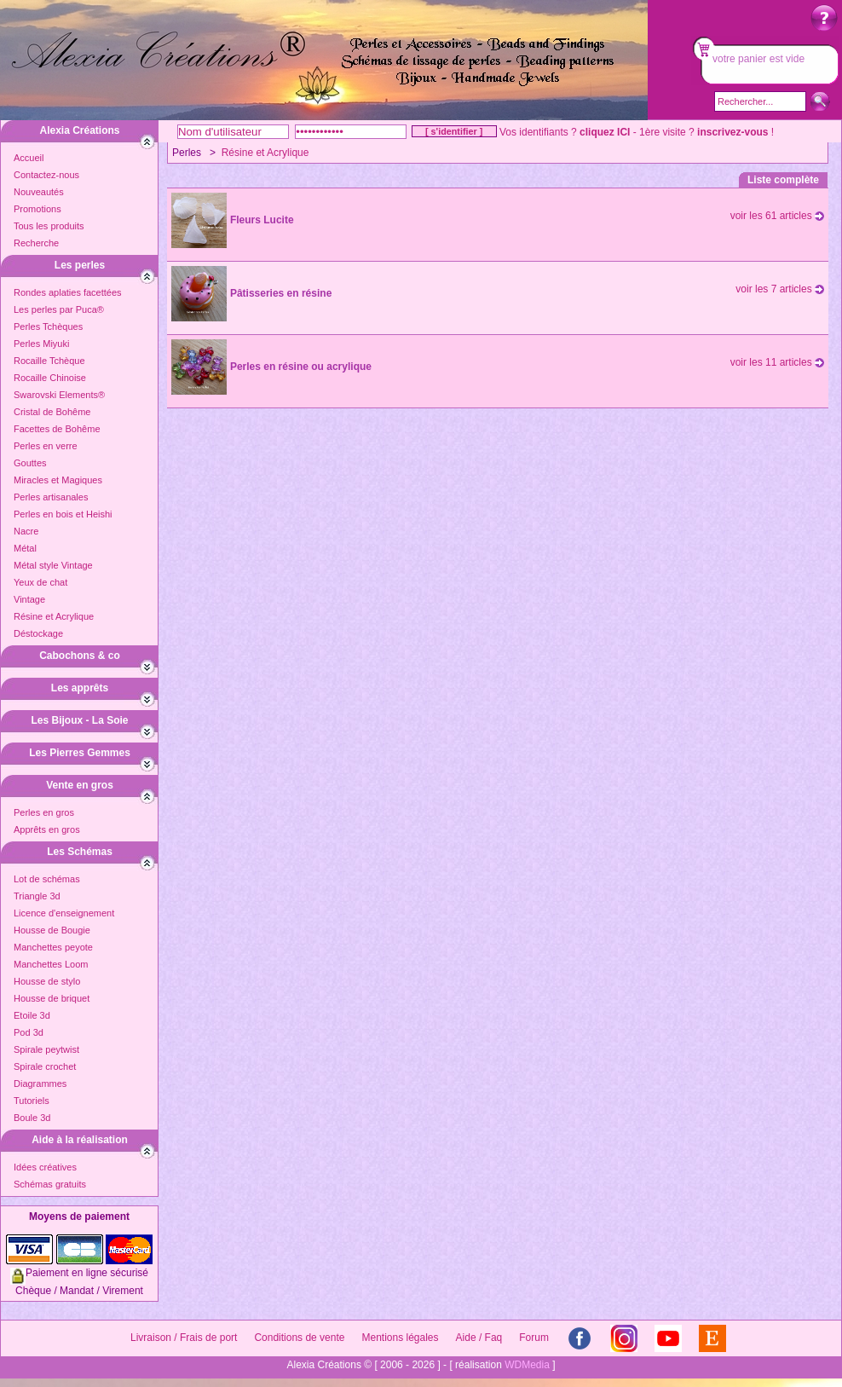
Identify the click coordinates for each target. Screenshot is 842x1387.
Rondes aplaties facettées (68, 292)
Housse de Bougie (52, 930)
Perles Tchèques (48, 326)
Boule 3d (32, 1117)
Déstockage (38, 633)
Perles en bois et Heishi (63, 514)
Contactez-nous (46, 175)
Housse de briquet (51, 998)
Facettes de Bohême (57, 429)
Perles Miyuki (41, 343)
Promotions (37, 209)
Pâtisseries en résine (281, 293)
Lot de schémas (47, 879)
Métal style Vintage (53, 565)
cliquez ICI (605, 132)
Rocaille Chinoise (50, 378)
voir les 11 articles (777, 362)
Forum (534, 1338)
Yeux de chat (40, 582)
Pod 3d (28, 1032)
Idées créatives (45, 1167)
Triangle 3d (37, 896)
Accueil (28, 158)
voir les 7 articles (779, 289)
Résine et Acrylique (54, 616)
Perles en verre (46, 446)
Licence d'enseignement (64, 913)
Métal (25, 548)
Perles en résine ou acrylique (301, 367)
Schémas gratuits (50, 1184)
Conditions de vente (299, 1338)
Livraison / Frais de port (183, 1338)
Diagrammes (40, 1083)
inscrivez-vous (732, 132)
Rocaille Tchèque (49, 360)
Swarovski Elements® (59, 395)
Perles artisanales (51, 497)
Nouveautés (39, 192)
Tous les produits (49, 226)
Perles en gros (44, 812)
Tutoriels (31, 1100)
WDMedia (527, 1365)
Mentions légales (399, 1338)
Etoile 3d (32, 1015)
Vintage (29, 599)
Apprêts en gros (47, 829)
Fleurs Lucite (262, 220)
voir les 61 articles (777, 216)
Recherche (36, 243)
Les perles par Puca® (59, 309)
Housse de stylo (47, 981)
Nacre (26, 531)
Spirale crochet (45, 1066)
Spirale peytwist (46, 1049)
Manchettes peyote (53, 947)
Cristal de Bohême (52, 412)
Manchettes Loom (51, 964)
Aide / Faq (479, 1338)
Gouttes (30, 463)
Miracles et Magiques (58, 480)
